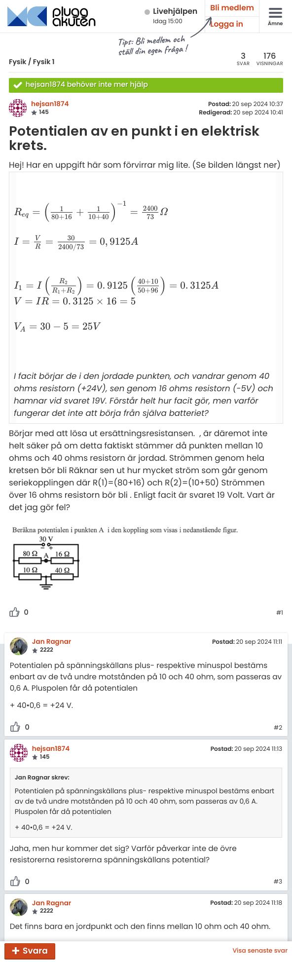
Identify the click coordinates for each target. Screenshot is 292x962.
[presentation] (86, 208)
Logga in (226, 24)
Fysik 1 (44, 62)
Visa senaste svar (260, 951)
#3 (278, 846)
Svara (35, 951)
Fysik (17, 62)
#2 (278, 691)
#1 (279, 577)
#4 (277, 912)
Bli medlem (232, 8)
